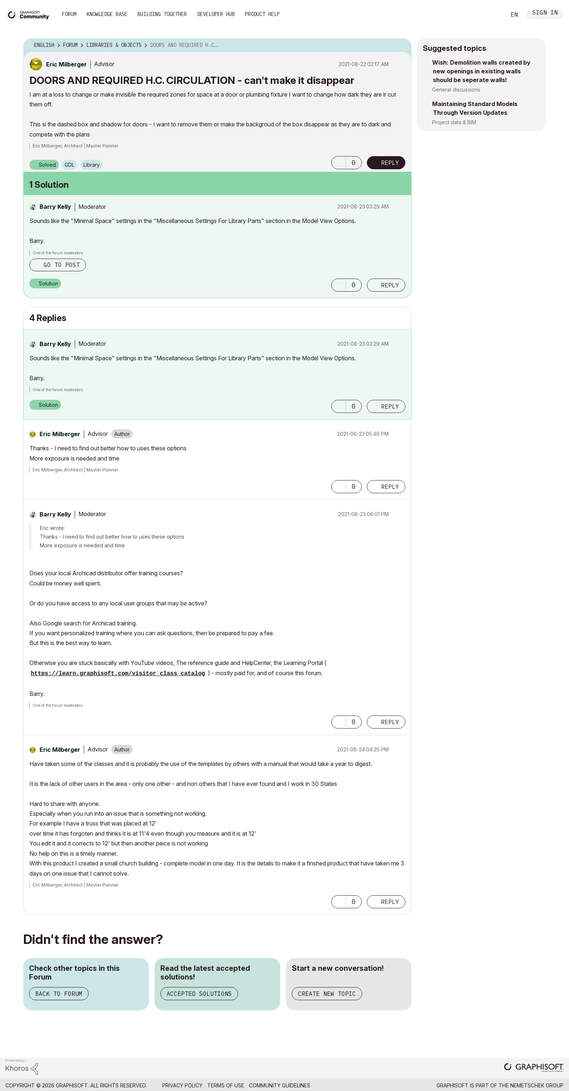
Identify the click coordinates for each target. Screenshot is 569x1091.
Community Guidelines (279, 1085)
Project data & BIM (454, 122)
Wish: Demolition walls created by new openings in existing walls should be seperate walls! (481, 71)
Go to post (62, 264)
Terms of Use (225, 1085)
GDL (69, 165)
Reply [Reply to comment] (390, 285)
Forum (69, 14)
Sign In (545, 13)
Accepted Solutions (199, 993)
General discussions (456, 89)
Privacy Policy (182, 1085)
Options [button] (401, 45)
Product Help (262, 14)
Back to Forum (58, 993)
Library (91, 165)
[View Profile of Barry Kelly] (55, 206)
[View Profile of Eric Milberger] (66, 64)
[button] (338, 163)
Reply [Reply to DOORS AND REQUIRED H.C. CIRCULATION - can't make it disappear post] (390, 162)
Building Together (162, 14)
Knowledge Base (107, 14)
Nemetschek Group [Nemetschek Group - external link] (537, 1085)
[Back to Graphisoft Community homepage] (29, 14)
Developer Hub (216, 14)
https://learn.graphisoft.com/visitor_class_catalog (118, 673)
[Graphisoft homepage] (534, 1068)
